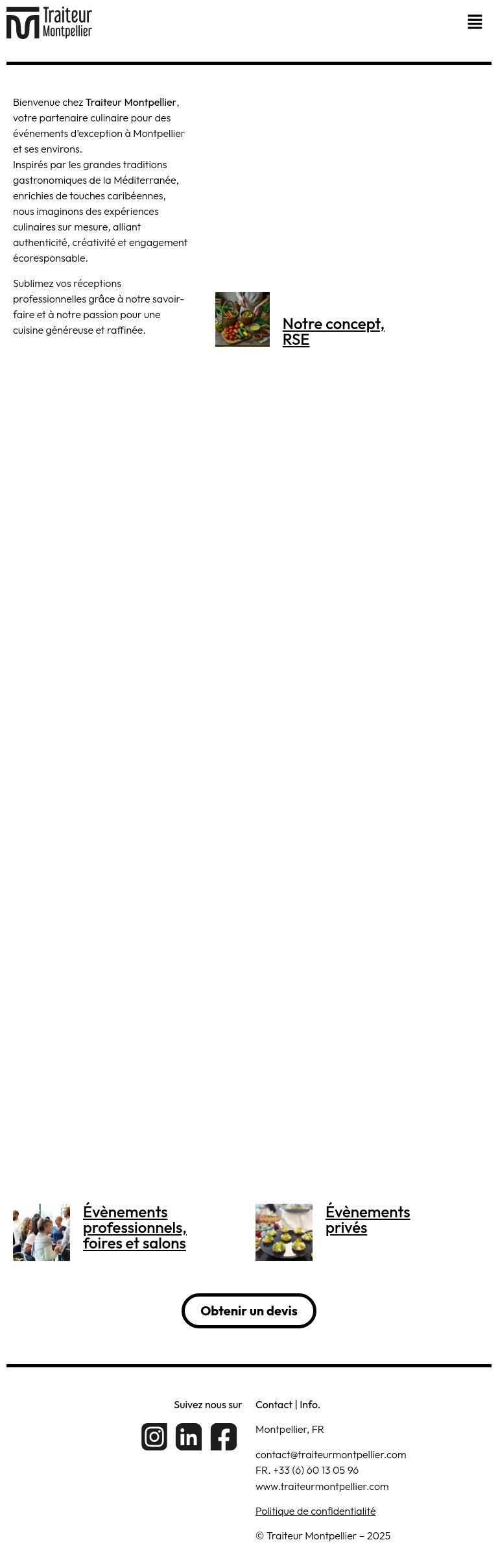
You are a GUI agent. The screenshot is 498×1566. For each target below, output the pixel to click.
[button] (477, 22)
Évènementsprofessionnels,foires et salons (135, 1227)
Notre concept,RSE (334, 331)
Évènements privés (368, 1219)
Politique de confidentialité (315, 1510)
